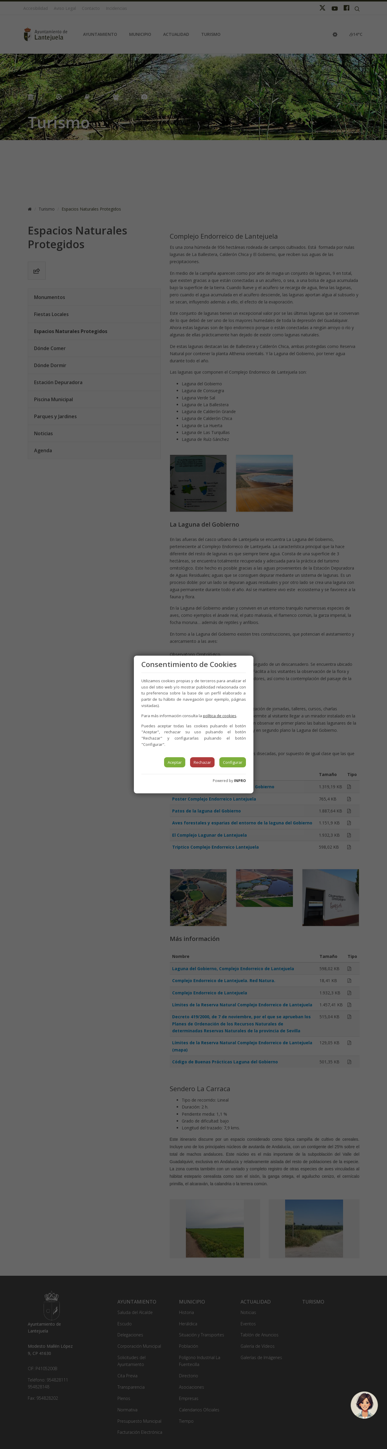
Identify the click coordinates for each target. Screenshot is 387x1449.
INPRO (240, 780)
